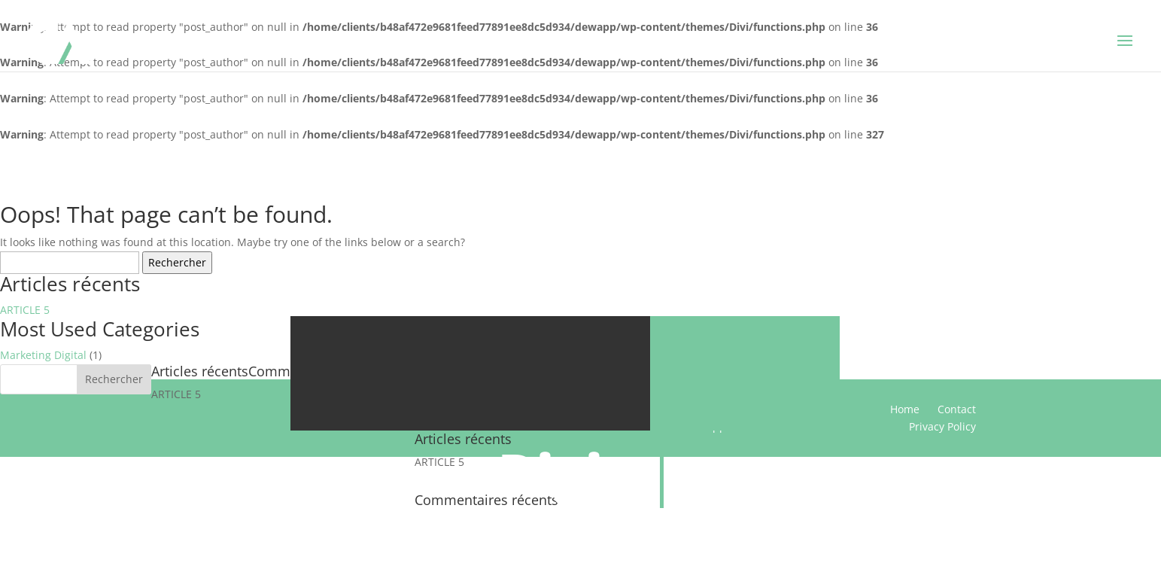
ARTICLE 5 (25, 310)
